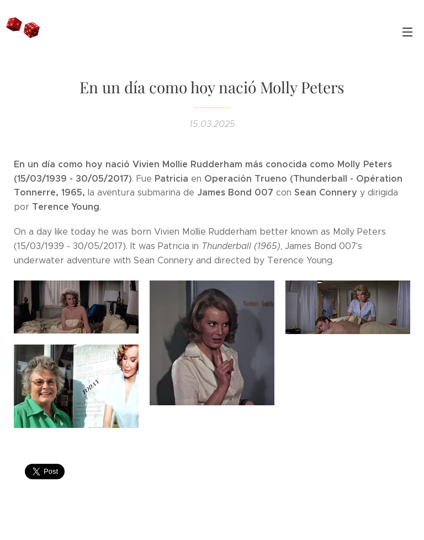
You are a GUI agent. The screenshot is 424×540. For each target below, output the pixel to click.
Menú (407, 32)
